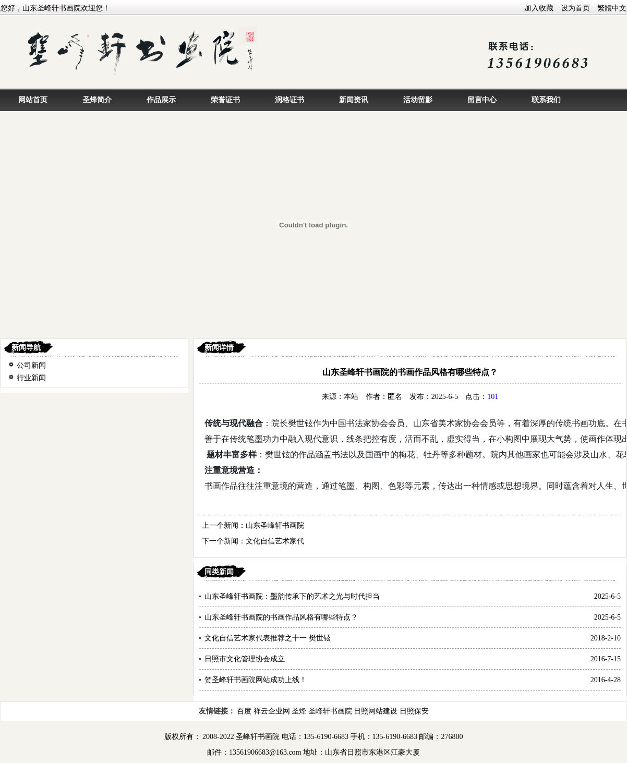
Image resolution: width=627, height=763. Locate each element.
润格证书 (289, 100)
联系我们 (546, 100)
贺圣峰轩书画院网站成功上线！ (255, 680)
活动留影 (417, 100)
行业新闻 (31, 378)
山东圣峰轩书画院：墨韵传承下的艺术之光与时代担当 (292, 596)
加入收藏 (538, 8)
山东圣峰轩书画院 (275, 525)
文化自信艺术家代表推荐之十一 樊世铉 (267, 638)
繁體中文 (611, 8)
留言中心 (482, 100)
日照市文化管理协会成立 (244, 659)
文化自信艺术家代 (275, 541)
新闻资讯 (353, 100)
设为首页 (575, 8)
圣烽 (299, 711)
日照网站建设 (375, 711)
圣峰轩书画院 (330, 711)
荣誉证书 (225, 100)
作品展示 (161, 100)
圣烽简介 (97, 100)
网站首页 (32, 100)
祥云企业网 (272, 711)
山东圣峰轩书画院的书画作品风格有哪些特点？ (281, 617)
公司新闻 (31, 365)
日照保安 (414, 711)
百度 (244, 711)
